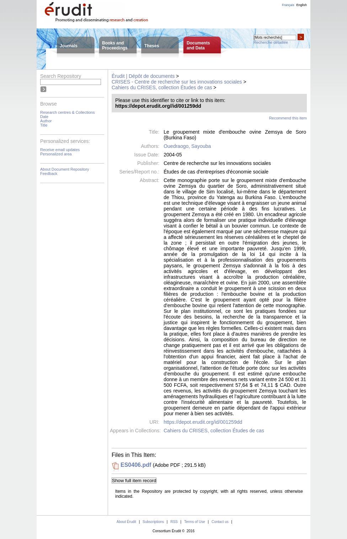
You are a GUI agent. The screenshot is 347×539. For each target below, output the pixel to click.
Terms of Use (194, 522)
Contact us (220, 522)
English (301, 5)
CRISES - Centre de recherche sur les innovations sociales (177, 82)
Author (46, 121)
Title (43, 125)
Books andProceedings (115, 45)
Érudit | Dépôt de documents (143, 76)
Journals (69, 45)
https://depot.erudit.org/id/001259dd (203, 422)
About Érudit (126, 522)
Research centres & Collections (67, 112)
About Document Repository (64, 169)
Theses (151, 45)
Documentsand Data (198, 45)
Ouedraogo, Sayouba (187, 146)
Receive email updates (60, 150)
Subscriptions (153, 522)
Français (288, 5)
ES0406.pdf (136, 465)
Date (44, 116)
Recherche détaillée (270, 42)
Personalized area (56, 154)
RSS (174, 522)
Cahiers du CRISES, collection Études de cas (162, 87)
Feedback (48, 173)
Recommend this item (288, 118)
